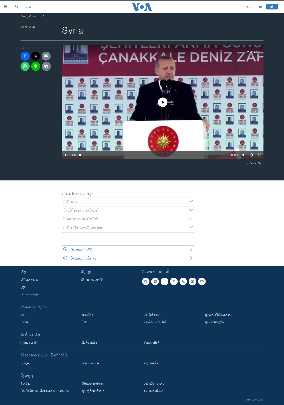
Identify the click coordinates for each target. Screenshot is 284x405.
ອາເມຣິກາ (87, 315)
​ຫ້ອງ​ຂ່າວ (26, 384)
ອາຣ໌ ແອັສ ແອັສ (90, 363)
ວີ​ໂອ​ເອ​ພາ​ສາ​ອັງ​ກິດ (92, 384)
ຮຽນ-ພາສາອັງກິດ (214, 322)
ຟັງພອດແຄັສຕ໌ (151, 343)
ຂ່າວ (28, 7)
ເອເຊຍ (24, 322)
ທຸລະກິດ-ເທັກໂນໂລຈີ (155, 322)
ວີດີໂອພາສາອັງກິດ (30, 294)
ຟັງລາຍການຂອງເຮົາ (92, 280)
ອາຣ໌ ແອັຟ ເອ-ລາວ (154, 384)
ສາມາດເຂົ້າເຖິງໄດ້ (153, 391)
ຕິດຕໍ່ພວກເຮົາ (89, 343)
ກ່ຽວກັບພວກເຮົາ (29, 343)
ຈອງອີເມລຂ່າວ (152, 363)
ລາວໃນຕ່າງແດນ (152, 315)
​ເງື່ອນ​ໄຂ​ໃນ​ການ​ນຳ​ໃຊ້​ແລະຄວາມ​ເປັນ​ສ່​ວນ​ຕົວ (45, 391)
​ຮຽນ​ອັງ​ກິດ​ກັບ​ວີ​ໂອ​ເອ (93, 391)
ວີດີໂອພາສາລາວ (30, 280)
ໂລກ (84, 322)
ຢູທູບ (23, 287)
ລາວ (23, 315)
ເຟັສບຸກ (25, 363)
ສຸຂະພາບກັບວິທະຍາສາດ (218, 315)
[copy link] (46, 66)
